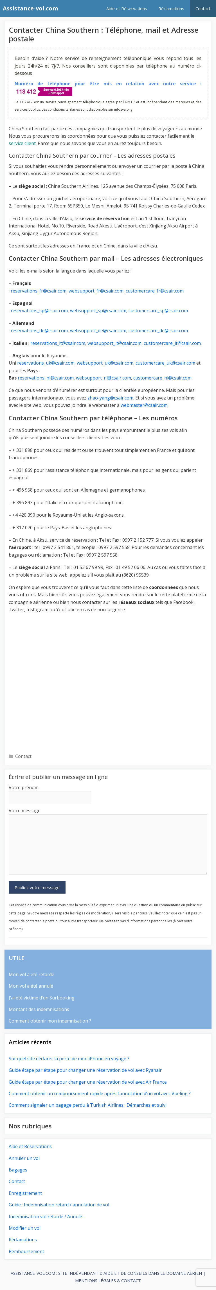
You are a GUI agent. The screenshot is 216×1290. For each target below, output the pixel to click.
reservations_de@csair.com (39, 330)
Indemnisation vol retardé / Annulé (45, 1216)
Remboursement (26, 1251)
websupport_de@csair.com (98, 330)
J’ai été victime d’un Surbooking (42, 998)
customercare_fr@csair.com (155, 291)
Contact (202, 8)
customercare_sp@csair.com (158, 310)
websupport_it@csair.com (114, 343)
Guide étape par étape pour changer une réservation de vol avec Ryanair (85, 1070)
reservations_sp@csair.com (39, 310)
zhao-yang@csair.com (110, 398)
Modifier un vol (24, 1228)
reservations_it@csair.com (57, 343)
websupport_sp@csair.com (98, 310)
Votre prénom (24, 787)
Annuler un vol (24, 1158)
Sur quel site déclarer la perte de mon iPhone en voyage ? (69, 1058)
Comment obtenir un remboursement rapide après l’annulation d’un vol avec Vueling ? (100, 1093)
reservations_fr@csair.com (38, 291)
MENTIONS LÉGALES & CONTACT (108, 1280)
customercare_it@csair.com (172, 343)
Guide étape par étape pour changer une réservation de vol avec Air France (88, 1082)
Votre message (24, 810)
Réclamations (171, 8)
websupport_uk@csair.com (105, 363)
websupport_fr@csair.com (96, 291)
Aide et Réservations (126, 8)
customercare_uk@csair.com (165, 363)
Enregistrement (25, 1193)
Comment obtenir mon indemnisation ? (50, 1021)
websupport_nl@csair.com (103, 378)
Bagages (18, 1170)
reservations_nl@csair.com (46, 378)
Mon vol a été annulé (31, 986)
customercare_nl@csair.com (162, 378)
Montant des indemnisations (39, 1009)
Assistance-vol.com (30, 8)
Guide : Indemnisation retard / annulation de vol (59, 1205)
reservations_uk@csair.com (46, 363)
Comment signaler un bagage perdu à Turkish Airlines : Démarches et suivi (87, 1105)
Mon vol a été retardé (31, 974)
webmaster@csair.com (144, 405)
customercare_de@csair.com (158, 330)
